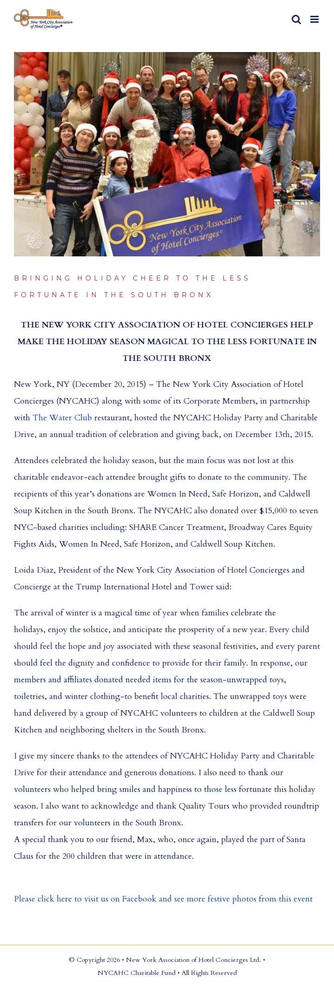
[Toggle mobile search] (296, 19)
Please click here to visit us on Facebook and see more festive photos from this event (163, 899)
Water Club (70, 418)
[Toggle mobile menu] (315, 19)
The (41, 418)
